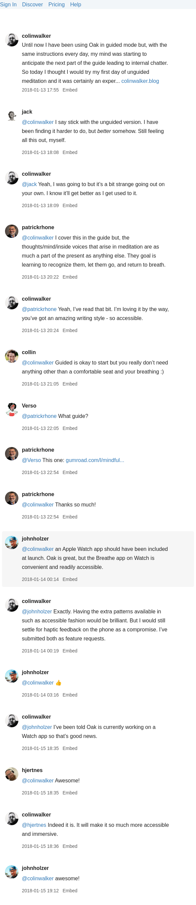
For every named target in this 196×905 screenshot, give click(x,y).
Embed (69, 90)
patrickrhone (38, 227)
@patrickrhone (39, 309)
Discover (32, 4)
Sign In (8, 4)
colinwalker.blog (140, 81)
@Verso (31, 460)
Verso (29, 406)
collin (29, 352)
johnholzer (35, 539)
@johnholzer (37, 611)
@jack (29, 184)
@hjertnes (34, 825)
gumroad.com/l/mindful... (95, 460)
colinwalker (36, 36)
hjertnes (32, 770)
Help (75, 4)
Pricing (56, 4)
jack (27, 112)
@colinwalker (37, 122)
